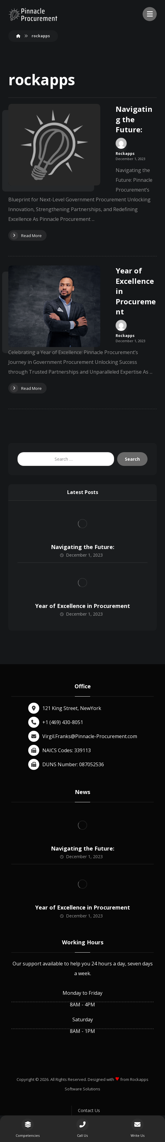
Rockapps (125, 154)
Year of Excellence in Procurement (82, 605)
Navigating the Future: (82, 547)
